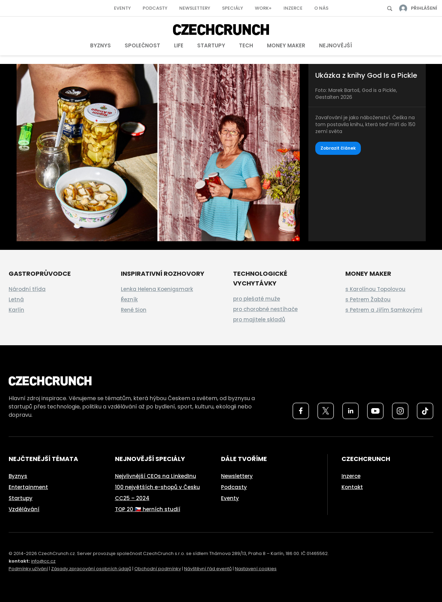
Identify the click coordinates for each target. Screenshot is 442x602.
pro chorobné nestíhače (265, 309)
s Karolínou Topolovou (375, 289)
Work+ (263, 8)
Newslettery (194, 8)
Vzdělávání (24, 509)
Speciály (232, 8)
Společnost (142, 45)
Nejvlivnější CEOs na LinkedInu (155, 476)
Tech (246, 45)
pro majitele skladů (259, 319)
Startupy (211, 45)
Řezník (129, 299)
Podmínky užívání (28, 568)
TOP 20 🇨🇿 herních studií (147, 509)
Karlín (16, 309)
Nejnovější (335, 45)
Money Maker (286, 45)
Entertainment (28, 487)
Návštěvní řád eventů (208, 568)
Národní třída (27, 289)
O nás (321, 8)
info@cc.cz (43, 561)
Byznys (100, 45)
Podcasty (155, 8)
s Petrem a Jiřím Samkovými (383, 309)
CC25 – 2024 (132, 498)
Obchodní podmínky (157, 568)
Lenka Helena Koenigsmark (157, 289)
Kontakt (352, 487)
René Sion (133, 309)
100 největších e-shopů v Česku (157, 487)
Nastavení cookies (256, 568)
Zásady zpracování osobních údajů (91, 568)
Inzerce (293, 8)
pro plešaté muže (256, 298)
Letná (16, 299)
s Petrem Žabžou (368, 299)
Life (178, 45)
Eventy (122, 8)
